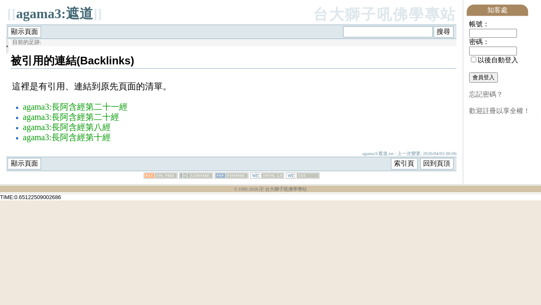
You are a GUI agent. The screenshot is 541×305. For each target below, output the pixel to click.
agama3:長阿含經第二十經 (71, 117)
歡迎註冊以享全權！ (499, 110)
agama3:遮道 (54, 13)
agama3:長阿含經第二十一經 (75, 106)
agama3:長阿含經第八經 (67, 127)
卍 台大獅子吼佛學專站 (283, 189)
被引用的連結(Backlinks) (72, 61)
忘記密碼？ (486, 94)
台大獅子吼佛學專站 (384, 14)
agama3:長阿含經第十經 (67, 137)
